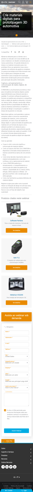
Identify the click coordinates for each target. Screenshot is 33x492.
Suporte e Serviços (7, 452)
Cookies (29, 486)
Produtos (4, 455)
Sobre (3, 448)
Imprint (18, 488)
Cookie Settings (8, 488)
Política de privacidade (17, 486)
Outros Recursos (6, 462)
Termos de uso (27, 488)
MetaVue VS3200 (16, 295)
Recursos (4, 459)
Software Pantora (16, 221)
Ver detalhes (16, 230)
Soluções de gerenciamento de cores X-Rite (12, 42)
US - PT (15, 477)
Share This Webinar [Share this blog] (7, 442)
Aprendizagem (5, 44)
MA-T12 (17, 258)
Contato (5, 486)
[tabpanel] (16, 21)
